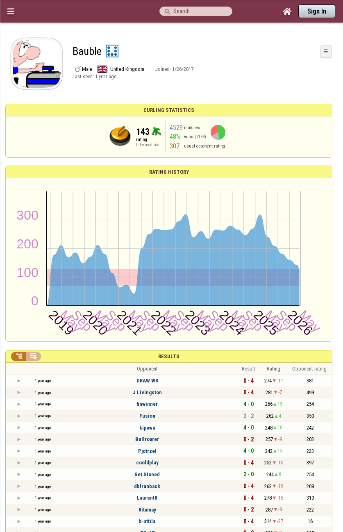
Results (168, 356)
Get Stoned (147, 474)
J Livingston (147, 392)
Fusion (147, 416)
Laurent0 (147, 498)
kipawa (147, 428)
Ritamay (147, 510)
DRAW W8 (147, 380)
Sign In (316, 11)
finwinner (147, 404)
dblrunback (147, 486)
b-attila (147, 521)
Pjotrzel (147, 451)
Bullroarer (147, 439)
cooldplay (147, 462)
